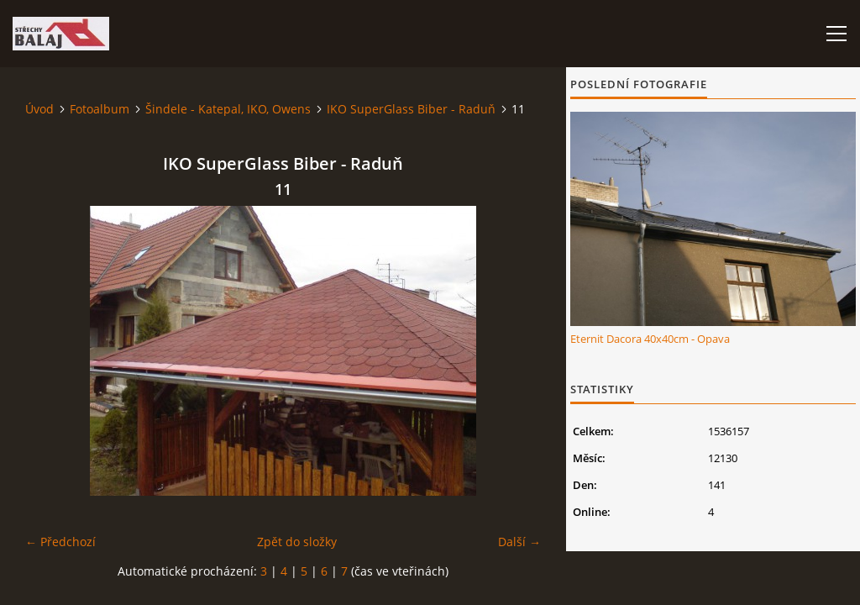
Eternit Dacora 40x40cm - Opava (650, 338)
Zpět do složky (297, 542)
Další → (519, 542)
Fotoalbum (99, 109)
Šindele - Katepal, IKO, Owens (228, 109)
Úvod (39, 109)
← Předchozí (60, 542)
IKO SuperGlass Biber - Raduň (411, 109)
